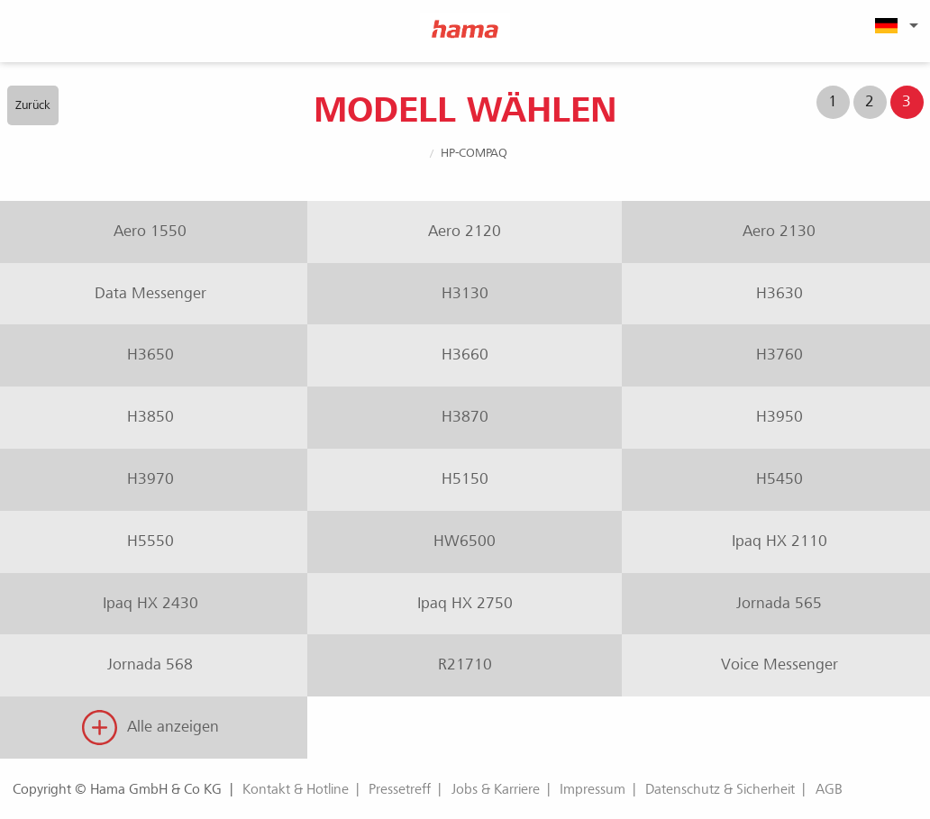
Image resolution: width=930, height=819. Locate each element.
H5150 (465, 478)
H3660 (465, 354)
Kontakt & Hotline (295, 789)
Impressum (592, 789)
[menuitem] (894, 25)
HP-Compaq (474, 152)
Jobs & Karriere (495, 789)
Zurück (32, 105)
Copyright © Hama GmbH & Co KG (117, 789)
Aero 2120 (464, 231)
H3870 (465, 416)
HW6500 (464, 541)
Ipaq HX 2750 (465, 603)
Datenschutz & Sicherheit (720, 789)
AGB (829, 789)
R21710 (465, 664)
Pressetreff (400, 789)
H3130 (465, 293)
